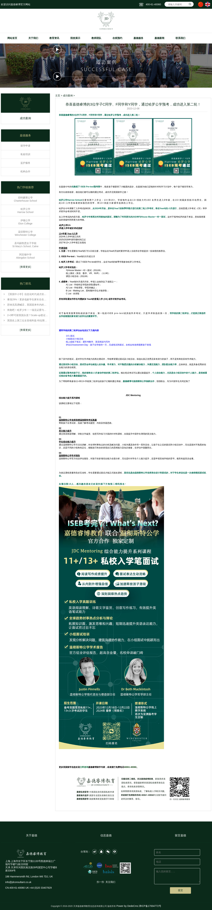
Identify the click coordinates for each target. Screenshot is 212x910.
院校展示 (75, 38)
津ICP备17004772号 (150, 906)
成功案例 (25, 119)
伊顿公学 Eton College (25, 222)
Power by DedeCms (127, 906)
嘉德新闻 (159, 38)
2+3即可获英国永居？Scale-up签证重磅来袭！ (27, 315)
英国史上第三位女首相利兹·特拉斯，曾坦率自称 (27, 320)
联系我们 (180, 38)
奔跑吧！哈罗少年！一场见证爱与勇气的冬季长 (27, 310)
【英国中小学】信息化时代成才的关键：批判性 (27, 294)
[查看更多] (25, 266)
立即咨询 (84, 767)
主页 (57, 95)
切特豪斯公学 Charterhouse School (25, 199)
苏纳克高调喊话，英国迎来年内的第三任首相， (27, 304)
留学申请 (25, 145)
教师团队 (96, 38)
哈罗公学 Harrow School (25, 211)
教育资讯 (54, 38)
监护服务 (25, 162)
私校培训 (25, 154)
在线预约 (117, 38)
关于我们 (33, 38)
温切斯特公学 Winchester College (25, 233)
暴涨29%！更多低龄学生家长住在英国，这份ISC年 (27, 299)
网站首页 (12, 38)
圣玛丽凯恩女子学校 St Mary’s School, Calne (25, 245)
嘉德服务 (138, 38)
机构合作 (25, 171)
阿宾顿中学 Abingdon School (25, 256)
